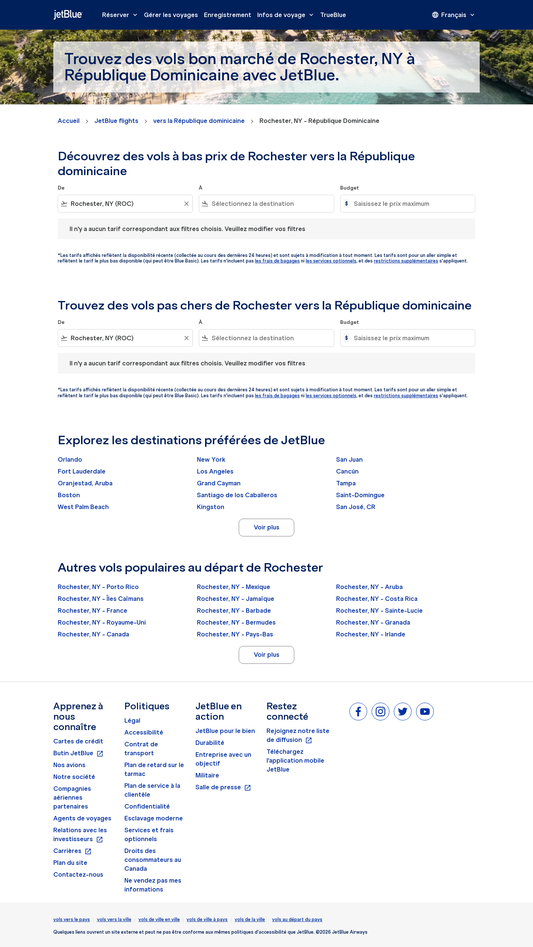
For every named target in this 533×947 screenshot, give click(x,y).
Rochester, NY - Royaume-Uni (102, 622)
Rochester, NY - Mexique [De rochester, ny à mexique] (233, 586)
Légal (132, 720)
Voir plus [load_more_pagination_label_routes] (266, 527)
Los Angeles (215, 471)
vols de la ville (250, 919)
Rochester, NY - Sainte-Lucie (379, 610)
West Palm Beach (83, 507)
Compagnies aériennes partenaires (72, 797)
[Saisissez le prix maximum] (410, 203)
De (61, 188)
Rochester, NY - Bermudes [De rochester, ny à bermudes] (236, 622)
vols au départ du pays (297, 919)
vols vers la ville (114, 919)
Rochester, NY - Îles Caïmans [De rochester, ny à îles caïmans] (101, 598)
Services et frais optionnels (149, 834)
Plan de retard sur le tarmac (154, 769)
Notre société (74, 776)
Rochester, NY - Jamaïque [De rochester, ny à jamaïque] (235, 598)
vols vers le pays (71, 919)
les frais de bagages (277, 261)
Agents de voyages (82, 818)
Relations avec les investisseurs (80, 834)
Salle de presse (223, 787)
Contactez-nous (78, 874)
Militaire (207, 775)
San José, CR (355, 507)
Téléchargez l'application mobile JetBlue (295, 760)
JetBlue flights (116, 120)
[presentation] (453, 14)
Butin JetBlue (78, 753)
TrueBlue (333, 15)
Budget (349, 188)
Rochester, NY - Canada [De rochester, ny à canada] (93, 634)
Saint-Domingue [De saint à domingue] (360, 495)
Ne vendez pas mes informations (152, 885)
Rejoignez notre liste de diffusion (297, 735)
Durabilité (209, 742)
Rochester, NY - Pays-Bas (235, 634)
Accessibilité (143, 732)
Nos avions (69, 765)
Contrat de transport (141, 748)
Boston (69, 495)
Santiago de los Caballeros (237, 495)
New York (211, 459)
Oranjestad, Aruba (85, 483)
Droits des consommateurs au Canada (152, 859)
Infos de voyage (287, 14)
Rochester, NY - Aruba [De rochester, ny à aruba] (369, 586)
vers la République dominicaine (199, 120)
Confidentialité (147, 806)
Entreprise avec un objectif (223, 759)
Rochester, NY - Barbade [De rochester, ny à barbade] (234, 610)
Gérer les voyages (171, 15)
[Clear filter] (186, 203)
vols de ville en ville (159, 919)
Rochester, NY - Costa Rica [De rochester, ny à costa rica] (377, 598)
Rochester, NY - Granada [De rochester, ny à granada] (373, 622)
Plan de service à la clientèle (152, 790)
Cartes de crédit (78, 741)
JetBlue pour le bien (225, 730)
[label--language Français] (453, 14)
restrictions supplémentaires (406, 261)
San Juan (349, 459)
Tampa (346, 483)
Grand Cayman (219, 483)
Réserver (121, 14)
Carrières (72, 851)
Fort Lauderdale (81, 471)
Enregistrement (227, 15)
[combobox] (125, 203)
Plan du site (70, 862)
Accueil (69, 120)
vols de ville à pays (207, 919)
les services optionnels (331, 261)
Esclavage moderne (153, 818)
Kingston (210, 507)
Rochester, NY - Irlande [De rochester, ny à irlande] (370, 634)
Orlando (70, 459)
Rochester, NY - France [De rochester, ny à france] (92, 610)
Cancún (347, 471)
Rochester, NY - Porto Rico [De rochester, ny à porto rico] (98, 586)
